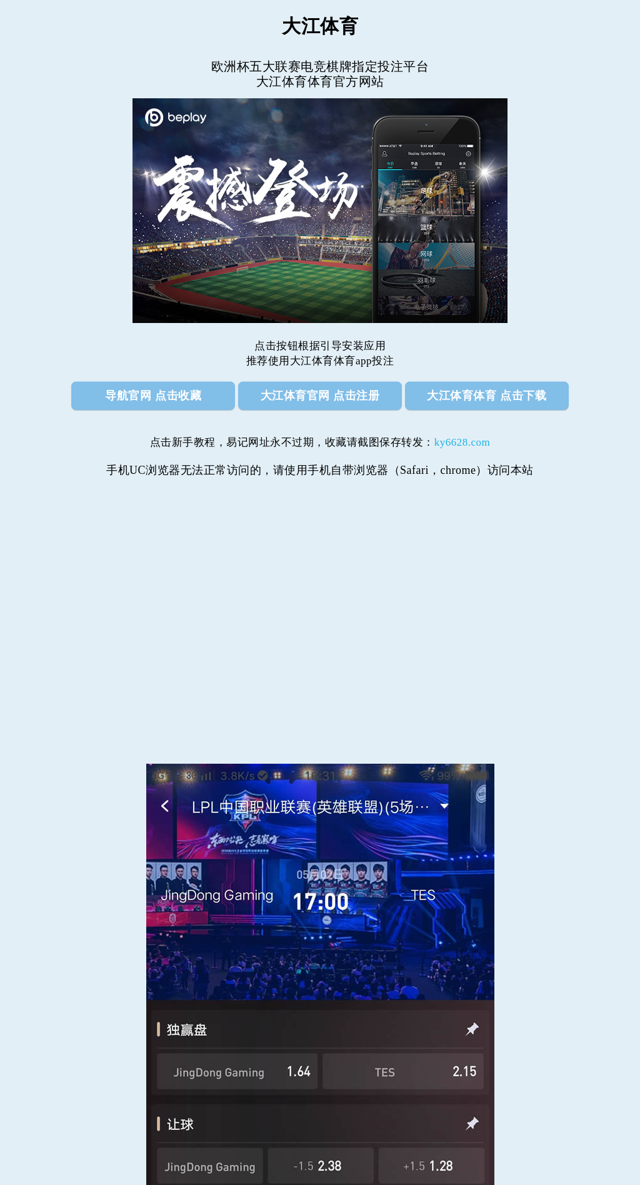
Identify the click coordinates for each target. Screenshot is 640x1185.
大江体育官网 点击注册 (320, 396)
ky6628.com (462, 442)
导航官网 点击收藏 (153, 396)
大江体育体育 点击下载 (486, 396)
